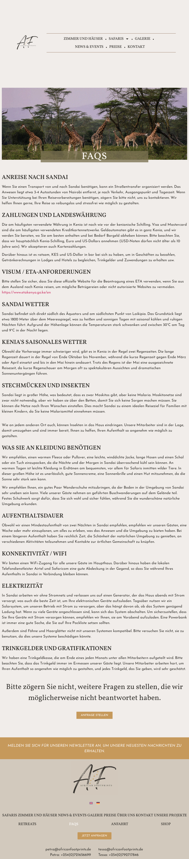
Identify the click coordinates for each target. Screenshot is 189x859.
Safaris (119, 39)
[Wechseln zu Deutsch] (98, 803)
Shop (166, 824)
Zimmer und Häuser (83, 38)
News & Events (89, 46)
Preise (115, 46)
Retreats (27, 824)
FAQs (73, 824)
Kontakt (136, 46)
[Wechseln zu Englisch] (91, 803)
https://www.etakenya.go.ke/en (26, 292)
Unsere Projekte (170, 815)
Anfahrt (119, 824)
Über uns (126, 815)
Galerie (142, 38)
